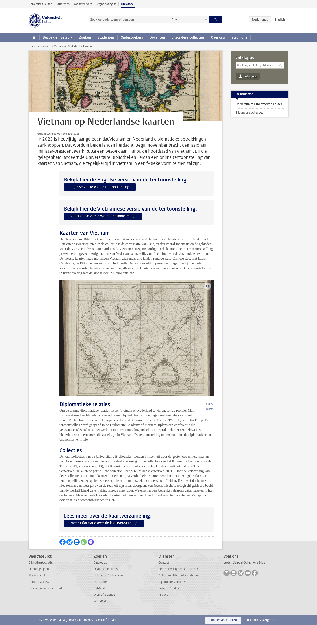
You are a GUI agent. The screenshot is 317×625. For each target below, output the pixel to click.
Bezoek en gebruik (57, 37)
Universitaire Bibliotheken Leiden (259, 104)
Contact (163, 572)
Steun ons (239, 37)
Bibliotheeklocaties (41, 572)
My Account (37, 585)
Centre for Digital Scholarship (178, 579)
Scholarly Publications (108, 585)
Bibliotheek (128, 4)
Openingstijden (39, 579)
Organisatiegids (106, 4)
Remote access (39, 592)
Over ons (218, 37)
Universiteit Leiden (40, 4)
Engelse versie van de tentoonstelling (99, 187)
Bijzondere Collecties (172, 592)
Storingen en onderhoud (45, 598)
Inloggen (250, 76)
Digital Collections (106, 579)
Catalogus (245, 57)
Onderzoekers (132, 37)
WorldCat (100, 611)
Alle (174, 19)
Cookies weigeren (262, 620)
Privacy (163, 604)
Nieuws (45, 46)
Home (32, 46)
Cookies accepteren (223, 620)
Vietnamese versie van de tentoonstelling (102, 216)
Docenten (157, 37)
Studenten (63, 4)
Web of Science (104, 604)
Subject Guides (168, 598)
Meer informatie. (106, 620)
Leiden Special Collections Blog (244, 572)
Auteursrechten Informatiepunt (179, 585)
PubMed (99, 598)
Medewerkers (83, 4)
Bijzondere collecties (187, 37)
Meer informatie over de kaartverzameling (103, 532)
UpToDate (100, 592)
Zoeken (85, 37)
